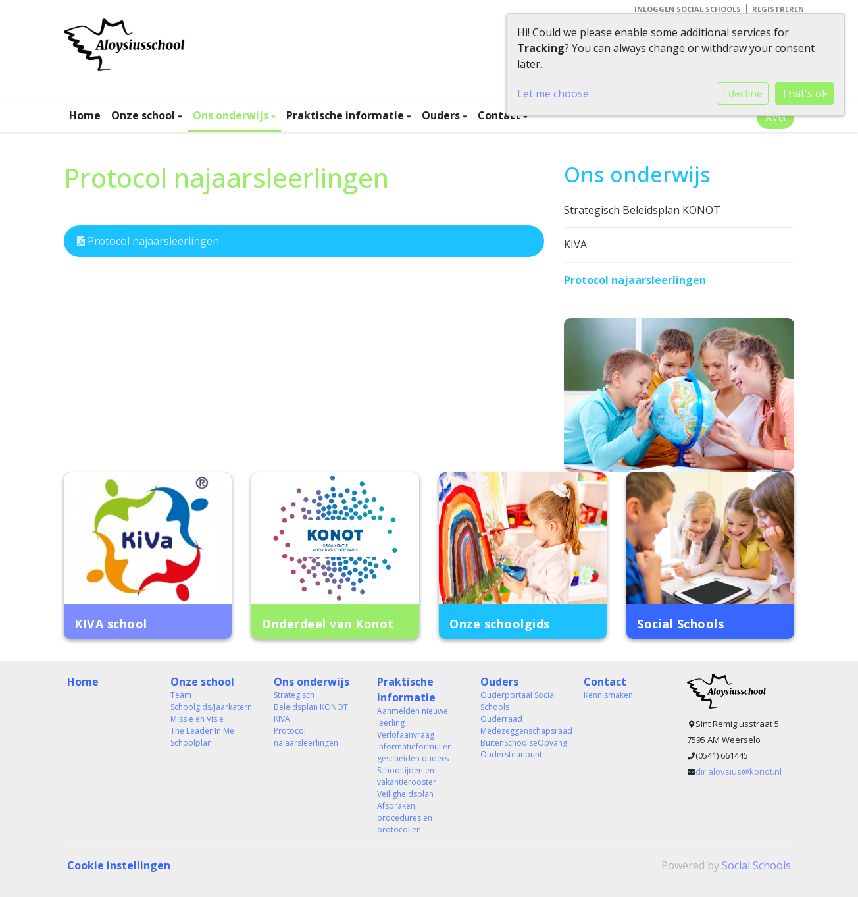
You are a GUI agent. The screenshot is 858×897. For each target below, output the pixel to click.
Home (85, 115)
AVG (775, 117)
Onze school (144, 115)
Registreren (778, 9)
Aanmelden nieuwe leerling (412, 716)
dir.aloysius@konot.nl (738, 771)
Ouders (442, 115)
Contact (500, 115)
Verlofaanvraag (405, 734)
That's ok (804, 93)
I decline (742, 93)
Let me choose (553, 93)
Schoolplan (191, 742)
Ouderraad (501, 718)
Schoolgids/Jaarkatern (211, 707)
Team (180, 695)
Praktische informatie (346, 115)
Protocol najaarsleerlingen (148, 241)
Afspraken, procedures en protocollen (404, 817)
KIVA (575, 244)
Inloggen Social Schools (687, 9)
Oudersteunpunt (511, 754)
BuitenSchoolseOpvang (522, 742)
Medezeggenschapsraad (522, 730)
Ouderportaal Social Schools (518, 701)
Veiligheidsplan (405, 794)
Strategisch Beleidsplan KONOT (642, 210)
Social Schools (756, 865)
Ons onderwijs (232, 115)
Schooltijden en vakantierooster (406, 776)
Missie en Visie (197, 718)
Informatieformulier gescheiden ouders (414, 752)
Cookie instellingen (118, 865)
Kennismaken (608, 695)
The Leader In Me (202, 730)
